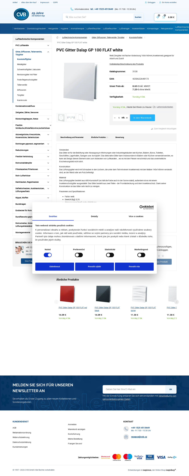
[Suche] (103, 17)
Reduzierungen (22, 150)
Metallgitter (21, 64)
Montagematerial (23, 232)
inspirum (147, 470)
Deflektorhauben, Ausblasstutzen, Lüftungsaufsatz (30, 190)
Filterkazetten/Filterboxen (27, 169)
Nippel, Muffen (22, 197)
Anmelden (72, 424)
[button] (163, 107)
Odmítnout (54, 266)
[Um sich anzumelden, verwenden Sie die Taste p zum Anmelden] (153, 2)
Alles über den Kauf (28, 2)
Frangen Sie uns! (75, 443)
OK (170, 389)
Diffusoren (21, 90)
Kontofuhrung (74, 434)
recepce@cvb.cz (139, 436)
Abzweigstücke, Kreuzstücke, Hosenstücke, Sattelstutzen (28, 136)
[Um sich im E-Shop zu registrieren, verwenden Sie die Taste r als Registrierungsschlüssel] (169, 2)
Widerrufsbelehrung (21, 437)
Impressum (44, 2)
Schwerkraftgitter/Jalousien (29, 69)
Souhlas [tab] (53, 216)
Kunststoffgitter (24, 59)
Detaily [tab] (94, 216)
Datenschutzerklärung (22, 442)
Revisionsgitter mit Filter (27, 74)
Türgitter (20, 95)
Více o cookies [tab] (136, 216)
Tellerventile (22, 85)
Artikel (15, 2)
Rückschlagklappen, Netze (27, 119)
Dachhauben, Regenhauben (27, 182)
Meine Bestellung (75, 439)
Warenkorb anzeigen (76, 429)
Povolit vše (134, 266)
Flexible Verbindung (24, 156)
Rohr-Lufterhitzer (23, 175)
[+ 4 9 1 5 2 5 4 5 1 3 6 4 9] (101, 9)
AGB (14, 428)
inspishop (171, 470)
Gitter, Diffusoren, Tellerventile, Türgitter (29, 53)
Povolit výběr (94, 266)
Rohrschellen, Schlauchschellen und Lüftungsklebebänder (31, 224)
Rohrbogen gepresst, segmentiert (30, 143)
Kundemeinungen (20, 447)
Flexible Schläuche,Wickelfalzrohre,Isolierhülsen (33, 126)
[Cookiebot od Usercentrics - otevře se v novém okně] (141, 207)
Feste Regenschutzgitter (27, 79)
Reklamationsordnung (22, 432)
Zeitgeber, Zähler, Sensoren (27, 112)
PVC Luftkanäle (22, 45)
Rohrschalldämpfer (24, 163)
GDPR (55, 2)
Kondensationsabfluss (25, 106)
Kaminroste (22, 100)
